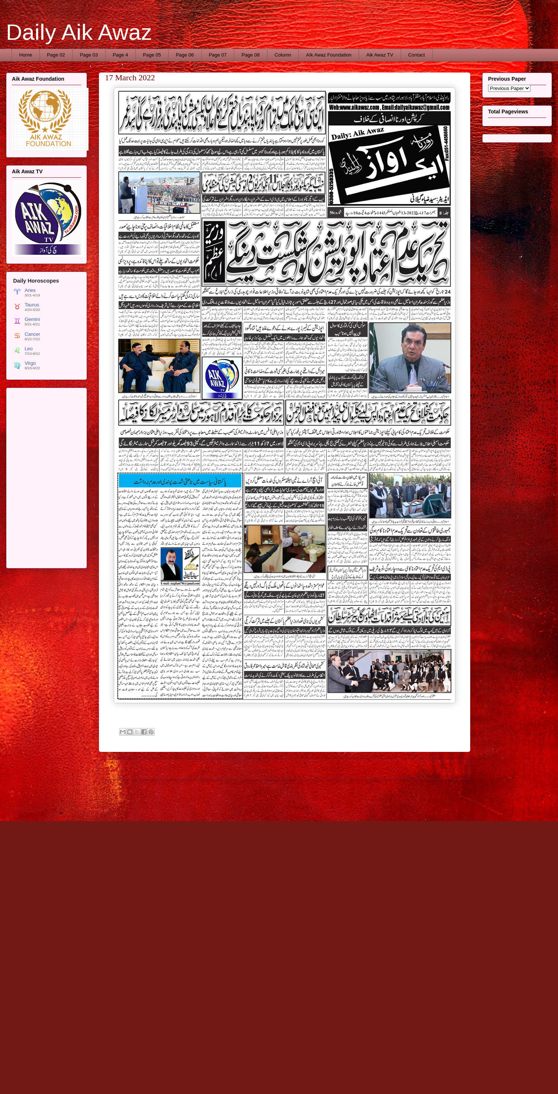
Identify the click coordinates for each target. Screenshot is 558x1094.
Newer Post (120, 769)
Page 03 (89, 55)
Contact (416, 55)
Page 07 (218, 55)
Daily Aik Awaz (79, 32)
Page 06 (185, 55)
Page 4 (120, 55)
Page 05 (152, 55)
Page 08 (251, 55)
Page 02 (56, 55)
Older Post (450, 769)
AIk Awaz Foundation (329, 55)
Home (25, 55)
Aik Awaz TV (380, 55)
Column (283, 55)
